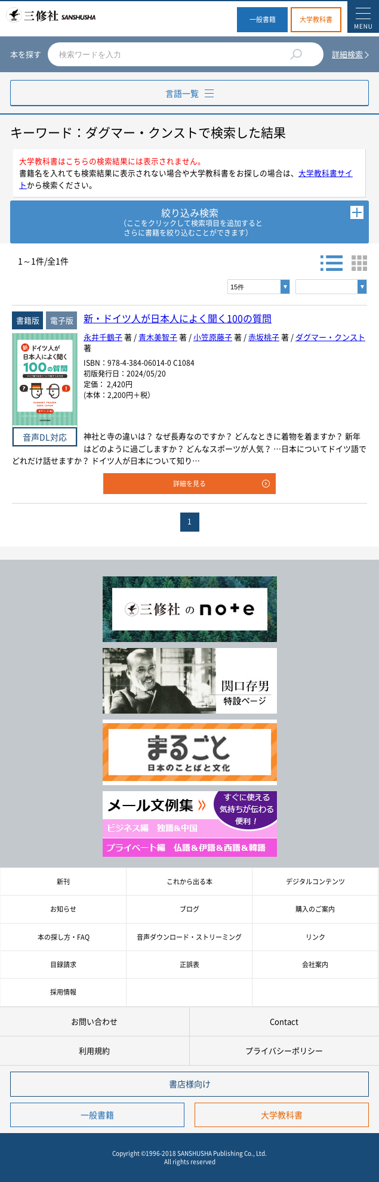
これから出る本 (189, 882)
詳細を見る (189, 484)
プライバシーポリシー (284, 1050)
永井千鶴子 (103, 336)
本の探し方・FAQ (64, 937)
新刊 (63, 882)
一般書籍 (262, 19)
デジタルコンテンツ (315, 882)
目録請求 (63, 964)
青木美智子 (157, 336)
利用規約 (94, 1050)
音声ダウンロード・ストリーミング (189, 937)
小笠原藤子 (212, 336)
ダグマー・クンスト (330, 336)
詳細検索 (347, 54)
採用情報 (63, 992)
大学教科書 (316, 19)
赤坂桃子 (263, 336)
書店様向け (190, 1084)
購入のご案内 (315, 909)
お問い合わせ (94, 1021)
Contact (284, 1021)
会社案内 (315, 964)
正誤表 (189, 964)
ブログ (189, 909)
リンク (315, 937)
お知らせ (63, 909)
